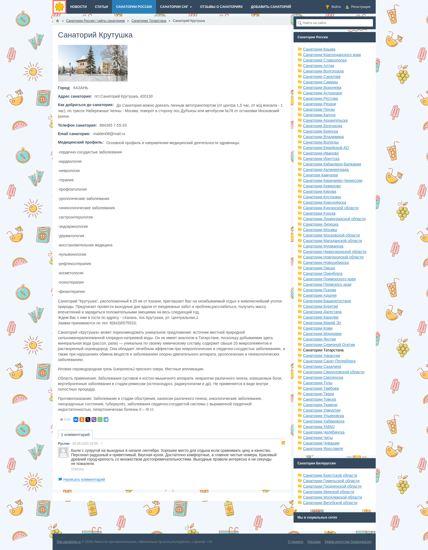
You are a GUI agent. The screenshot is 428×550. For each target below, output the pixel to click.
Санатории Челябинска (324, 432)
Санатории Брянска (320, 131)
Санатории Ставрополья (325, 60)
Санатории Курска (319, 213)
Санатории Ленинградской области (334, 219)
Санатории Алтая (318, 65)
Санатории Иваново (321, 153)
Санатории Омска (319, 268)
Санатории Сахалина (322, 366)
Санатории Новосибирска (326, 262)
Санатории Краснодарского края (332, 55)
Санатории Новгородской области (333, 257)
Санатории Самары (320, 82)
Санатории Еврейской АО (326, 147)
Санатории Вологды (321, 142)
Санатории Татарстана (323, 350)
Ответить (77, 468)
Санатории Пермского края (327, 284)
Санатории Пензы (319, 109)
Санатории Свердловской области (333, 372)
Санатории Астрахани (322, 93)
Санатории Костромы (322, 197)
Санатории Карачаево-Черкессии (333, 180)
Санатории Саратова (322, 76)
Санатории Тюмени (320, 405)
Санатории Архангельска (325, 120)
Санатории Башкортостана (327, 301)
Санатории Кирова (319, 191)
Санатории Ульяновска (323, 416)
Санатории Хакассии (321, 355)
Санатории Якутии (319, 339)
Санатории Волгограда (323, 71)
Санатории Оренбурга (323, 273)
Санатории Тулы (317, 383)
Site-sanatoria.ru (69, 542)
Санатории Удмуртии (322, 410)
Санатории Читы (318, 437)
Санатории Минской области (328, 492)
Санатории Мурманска (323, 246)
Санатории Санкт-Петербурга (329, 361)
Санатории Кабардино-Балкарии (332, 164)
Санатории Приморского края (329, 279)
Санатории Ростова (320, 98)
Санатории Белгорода (322, 126)
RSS (283, 443)
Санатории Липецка (320, 224)
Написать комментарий (84, 479)
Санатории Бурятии (320, 306)
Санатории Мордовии (322, 333)
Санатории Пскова (319, 290)
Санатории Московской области (331, 235)
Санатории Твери (318, 394)
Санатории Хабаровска (323, 421)
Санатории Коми (318, 328)
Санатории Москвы (320, 230)
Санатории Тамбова (321, 388)
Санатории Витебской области (330, 502)
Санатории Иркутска (321, 158)
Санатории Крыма (319, 49)
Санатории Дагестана (322, 312)
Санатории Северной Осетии (329, 344)
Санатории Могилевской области (332, 497)
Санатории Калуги (319, 115)
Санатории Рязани (319, 104)
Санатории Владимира (323, 137)
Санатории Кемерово (322, 186)
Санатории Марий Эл (322, 323)
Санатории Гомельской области (331, 481)
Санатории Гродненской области (332, 486)
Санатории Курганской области (331, 208)
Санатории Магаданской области (332, 240)
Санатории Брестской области (330, 475)
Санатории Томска (319, 399)
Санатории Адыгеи (320, 295)
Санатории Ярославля (323, 448)
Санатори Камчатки (320, 175)
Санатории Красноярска (324, 202)
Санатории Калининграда (326, 169)
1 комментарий (75, 434)
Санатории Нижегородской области (334, 251)
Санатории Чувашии (321, 443)
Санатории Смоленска (323, 377)
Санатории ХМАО (319, 426)
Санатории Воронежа (322, 87)
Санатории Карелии (320, 317)
